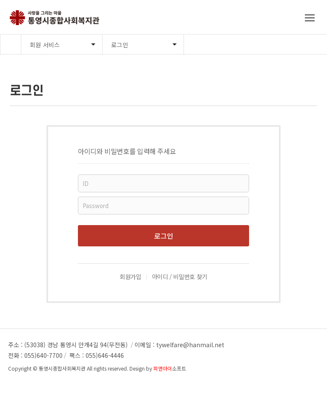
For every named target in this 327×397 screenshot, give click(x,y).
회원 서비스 (45, 44)
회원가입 (130, 276)
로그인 (119, 44)
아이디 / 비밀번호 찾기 (179, 276)
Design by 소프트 (157, 368)
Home (10, 44)
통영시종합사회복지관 (62, 368)
